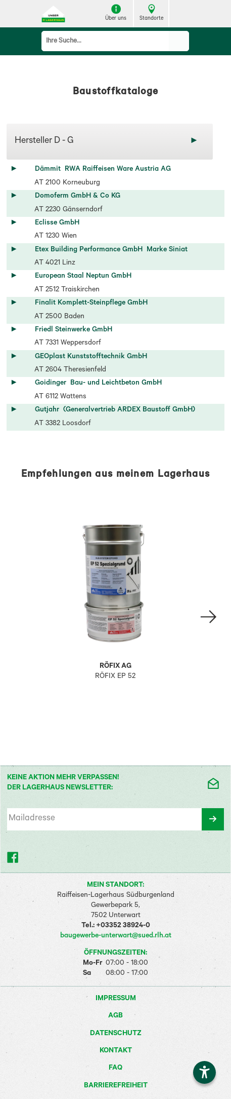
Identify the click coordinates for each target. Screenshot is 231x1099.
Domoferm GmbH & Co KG (79, 197)
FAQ (115, 1069)
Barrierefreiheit (116, 1086)
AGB (115, 1016)
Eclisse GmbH (59, 223)
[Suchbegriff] (105, 41)
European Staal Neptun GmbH (85, 277)
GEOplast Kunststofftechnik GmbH (93, 357)
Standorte (151, 13)
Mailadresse (32, 819)
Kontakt (116, 1051)
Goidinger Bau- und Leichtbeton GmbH (98, 384)
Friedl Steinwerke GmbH (75, 330)
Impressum (116, 999)
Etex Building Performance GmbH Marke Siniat (111, 250)
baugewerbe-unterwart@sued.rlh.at (115, 936)
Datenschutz (116, 1034)
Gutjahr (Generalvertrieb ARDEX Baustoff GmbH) (115, 410)
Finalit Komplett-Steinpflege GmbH (93, 303)
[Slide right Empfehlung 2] (208, 616)
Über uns (115, 13)
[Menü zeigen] (183, 13)
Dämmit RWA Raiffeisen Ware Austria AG (103, 170)
